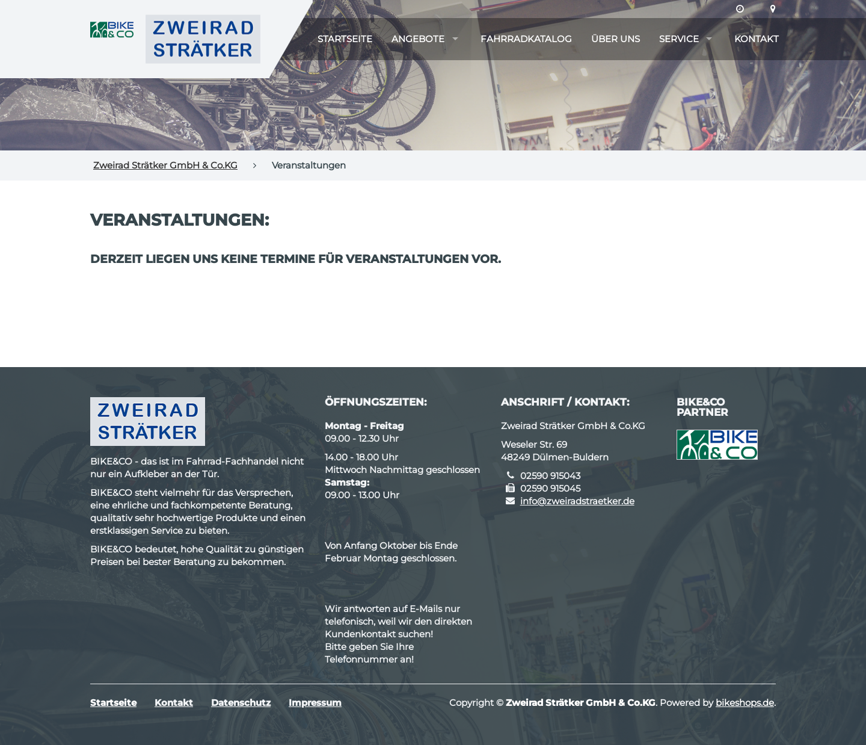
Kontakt (756, 39)
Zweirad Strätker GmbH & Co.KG (165, 165)
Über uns (615, 39)
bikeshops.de (745, 702)
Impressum (315, 702)
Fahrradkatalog (526, 39)
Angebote (418, 39)
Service (679, 39)
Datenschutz (241, 702)
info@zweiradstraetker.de (577, 501)
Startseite (345, 39)
